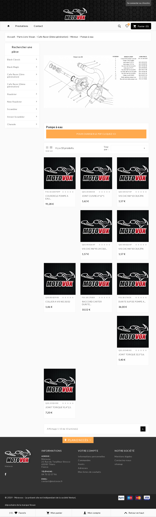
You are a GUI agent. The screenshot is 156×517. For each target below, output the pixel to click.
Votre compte (88, 450)
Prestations (21, 25)
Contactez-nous (123, 460)
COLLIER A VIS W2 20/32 (57, 301)
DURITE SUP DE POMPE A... (132, 301)
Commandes (84, 460)
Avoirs (81, 464)
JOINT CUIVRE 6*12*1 (93, 196)
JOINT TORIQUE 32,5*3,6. (131, 354)
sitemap (119, 464)
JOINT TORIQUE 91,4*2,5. (58, 407)
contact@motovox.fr (51, 481)
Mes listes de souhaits (89, 472)
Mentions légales (123, 456)
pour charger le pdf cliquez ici (96, 134)
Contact (38, 25)
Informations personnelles (91, 456)
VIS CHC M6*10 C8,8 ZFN (131, 196)
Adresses (83, 468)
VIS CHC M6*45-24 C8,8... (94, 248)
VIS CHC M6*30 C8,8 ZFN (131, 248)
